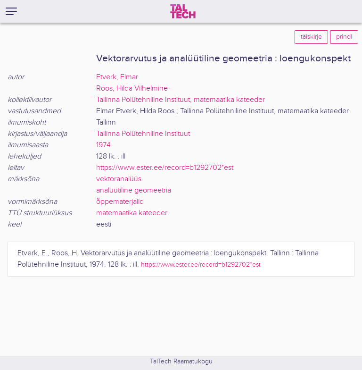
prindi (344, 37)
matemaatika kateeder (131, 213)
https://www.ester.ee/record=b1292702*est (164, 167)
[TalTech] (183, 11)
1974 (103, 145)
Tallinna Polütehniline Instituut (143, 133)
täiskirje (311, 37)
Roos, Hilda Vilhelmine (132, 88)
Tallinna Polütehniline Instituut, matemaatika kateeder (180, 99)
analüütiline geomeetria (133, 190)
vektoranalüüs (118, 179)
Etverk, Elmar (117, 77)
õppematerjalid (120, 201)
